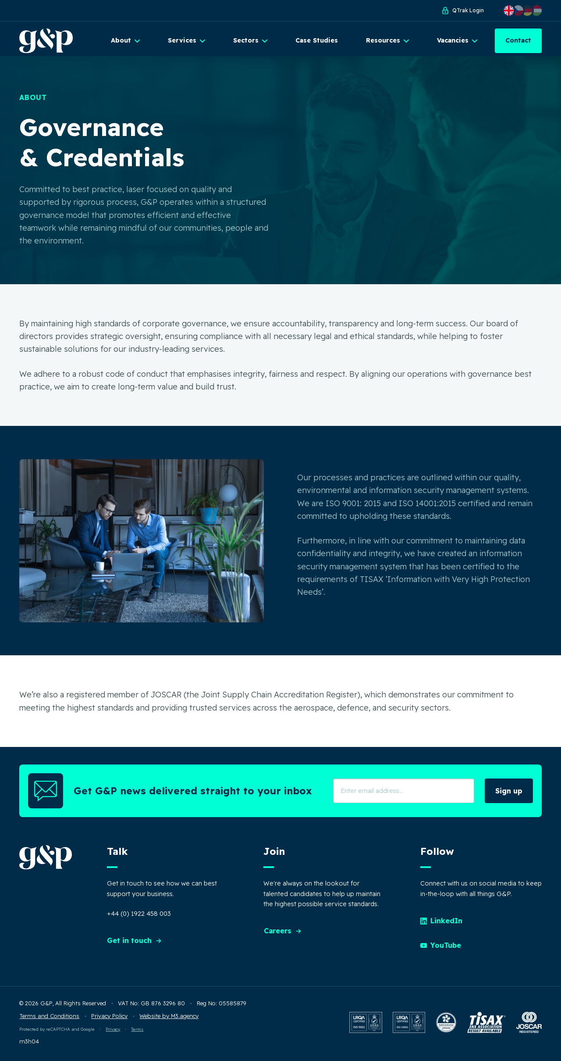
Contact (518, 40)
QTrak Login (462, 10)
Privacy (113, 1031)
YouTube (441, 947)
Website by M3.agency (169, 1018)
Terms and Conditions (49, 1018)
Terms (137, 1031)
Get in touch (134, 943)
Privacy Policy (109, 1018)
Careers (282, 933)
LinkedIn (441, 923)
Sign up (508, 793)
